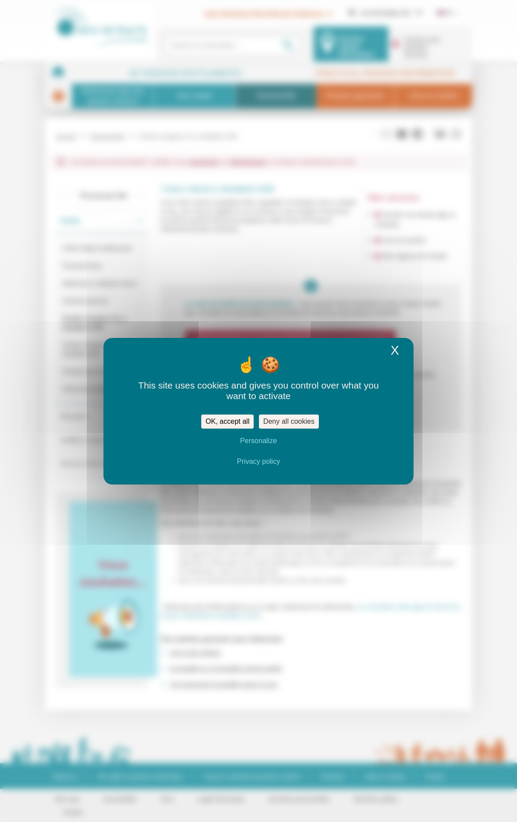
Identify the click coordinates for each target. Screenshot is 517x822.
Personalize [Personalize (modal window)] (258, 440)
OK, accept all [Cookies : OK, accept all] (228, 421)
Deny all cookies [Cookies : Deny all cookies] (289, 421)
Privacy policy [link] (258, 461)
